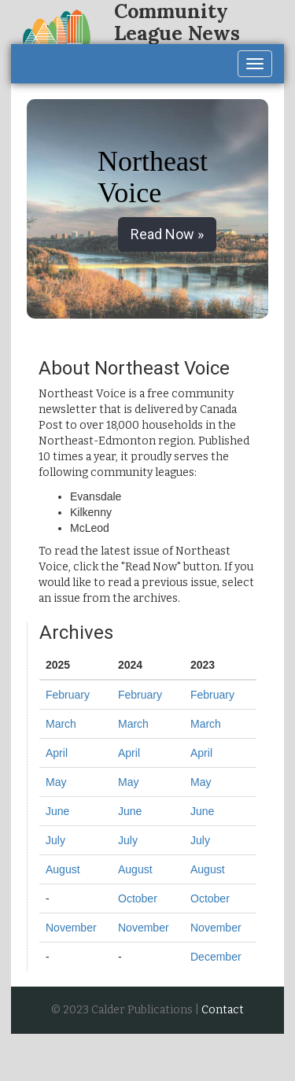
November (71, 927)
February (68, 694)
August (63, 869)
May (56, 782)
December (216, 956)
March (61, 724)
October (137, 898)
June (57, 811)
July (55, 840)
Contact (222, 1009)
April (57, 753)
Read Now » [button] (167, 234)
